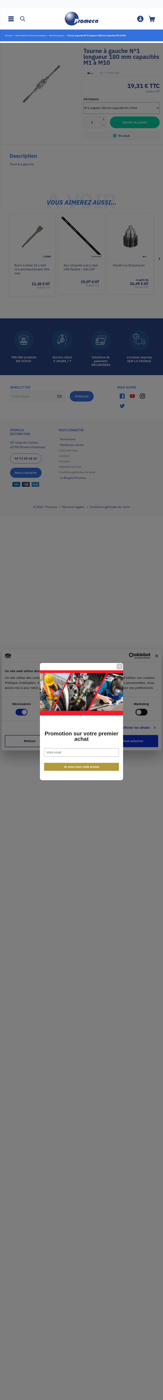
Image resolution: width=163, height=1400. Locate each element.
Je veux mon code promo (81, 745)
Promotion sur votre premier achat (81, 714)
